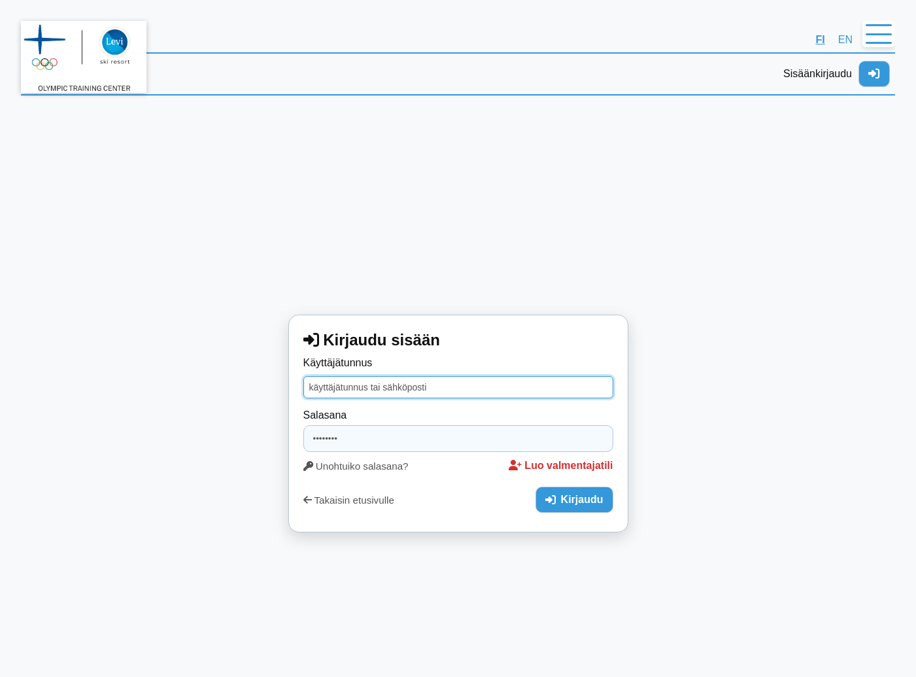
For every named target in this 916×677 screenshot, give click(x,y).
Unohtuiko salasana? (356, 466)
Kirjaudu (574, 499)
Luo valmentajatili (561, 465)
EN (845, 39)
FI (820, 39)
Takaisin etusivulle (348, 500)
